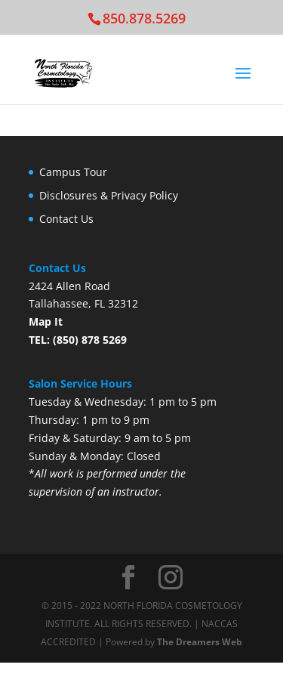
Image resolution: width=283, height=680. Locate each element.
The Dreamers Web (199, 641)
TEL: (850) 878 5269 (78, 339)
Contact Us (66, 219)
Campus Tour (73, 172)
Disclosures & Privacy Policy (108, 195)
